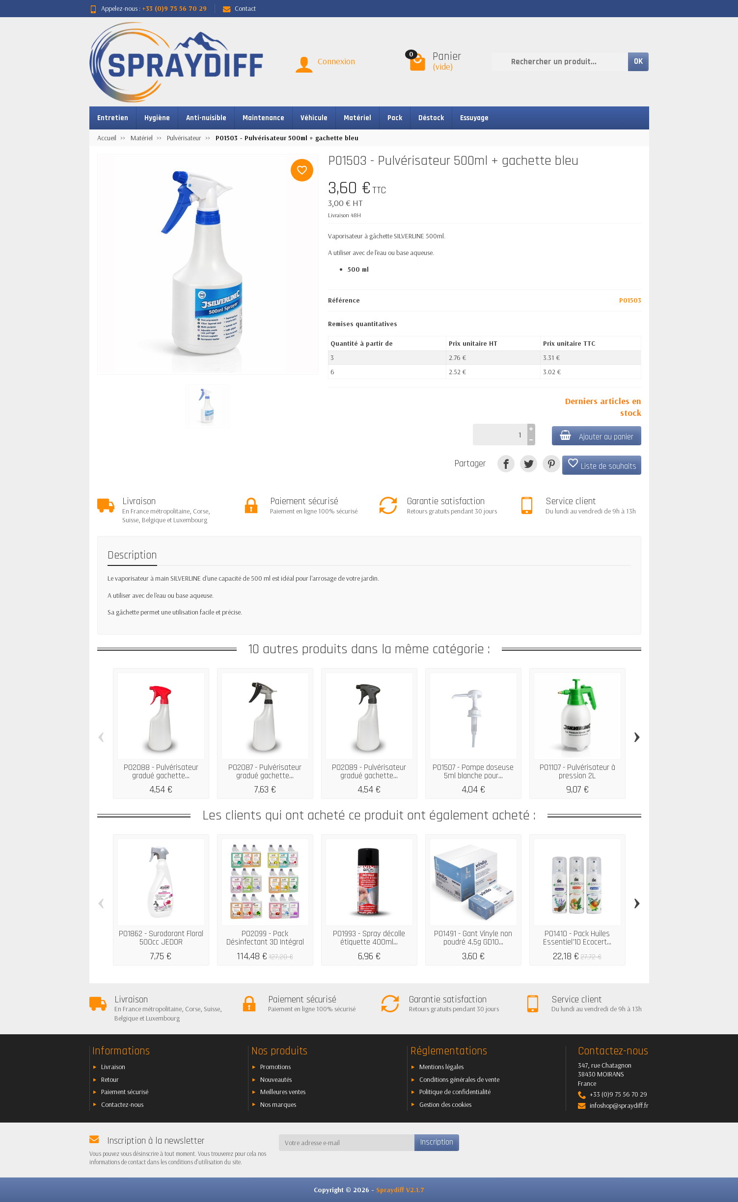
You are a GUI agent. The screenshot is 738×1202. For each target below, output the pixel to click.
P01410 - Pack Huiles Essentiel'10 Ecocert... (577, 937)
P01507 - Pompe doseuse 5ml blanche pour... (473, 771)
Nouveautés (276, 1079)
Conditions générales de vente (459, 1079)
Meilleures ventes (282, 1091)
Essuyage (474, 118)
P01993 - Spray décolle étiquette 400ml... (369, 937)
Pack (394, 118)
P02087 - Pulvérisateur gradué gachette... (264, 771)
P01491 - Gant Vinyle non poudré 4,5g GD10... (473, 937)
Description (132, 555)
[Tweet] (528, 463)
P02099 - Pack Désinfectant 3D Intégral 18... (265, 942)
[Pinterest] (551, 463)
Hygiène (157, 118)
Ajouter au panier (596, 436)
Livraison (113, 1066)
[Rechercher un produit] (560, 61)
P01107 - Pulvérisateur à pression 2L (577, 771)
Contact (239, 8)
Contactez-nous (122, 1104)
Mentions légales (441, 1066)
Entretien (112, 118)
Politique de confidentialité (455, 1091)
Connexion (336, 61)
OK (638, 61)
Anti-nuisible (206, 118)
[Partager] (506, 463)
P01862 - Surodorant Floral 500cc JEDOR (161, 937)
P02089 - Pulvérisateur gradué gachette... (369, 771)
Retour (110, 1079)
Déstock (431, 118)
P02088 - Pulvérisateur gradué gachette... (161, 771)
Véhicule (314, 118)
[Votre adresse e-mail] (346, 1142)
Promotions (275, 1066)
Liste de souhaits (601, 464)
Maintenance (263, 118)
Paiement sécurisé (124, 1091)
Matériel (357, 118)
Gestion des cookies (445, 1104)
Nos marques (278, 1104)
